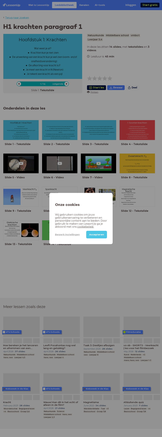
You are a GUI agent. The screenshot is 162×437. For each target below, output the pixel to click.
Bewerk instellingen (67, 234)
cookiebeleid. (85, 226)
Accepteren (96, 234)
